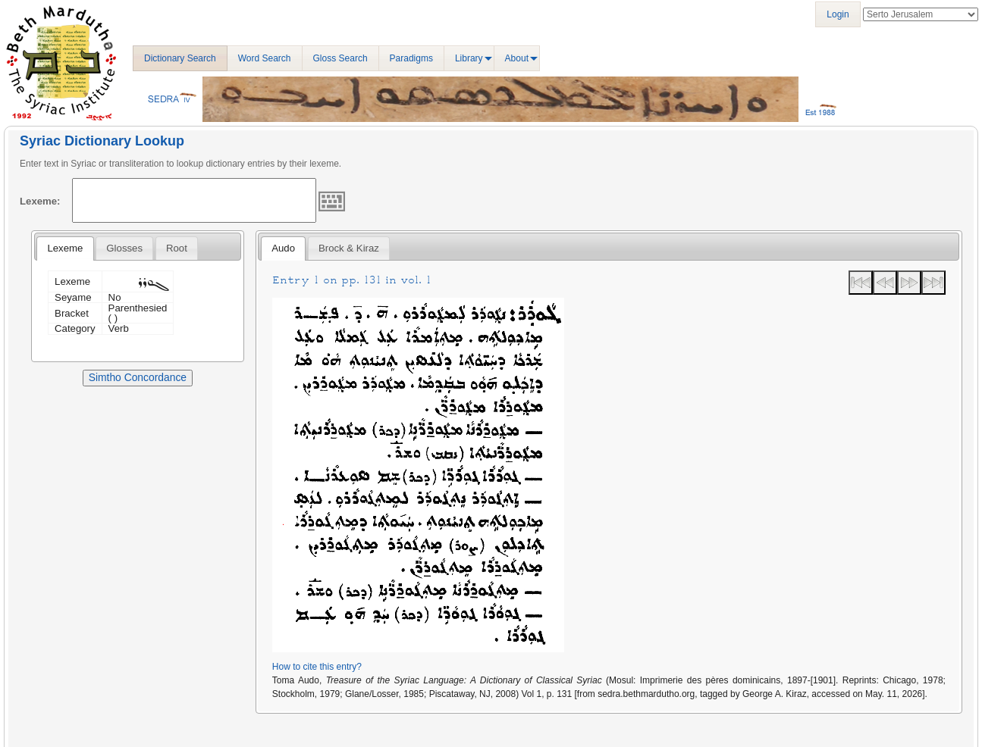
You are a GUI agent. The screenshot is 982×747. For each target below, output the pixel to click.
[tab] (64, 248)
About (517, 58)
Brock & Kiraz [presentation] (348, 248)
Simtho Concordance (138, 377)
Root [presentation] (176, 248)
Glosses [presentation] (124, 248)
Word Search (264, 58)
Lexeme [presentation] (65, 248)
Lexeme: (40, 201)
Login (838, 14)
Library (469, 58)
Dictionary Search (180, 58)
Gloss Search (340, 58)
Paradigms (411, 58)
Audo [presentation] (283, 248)
